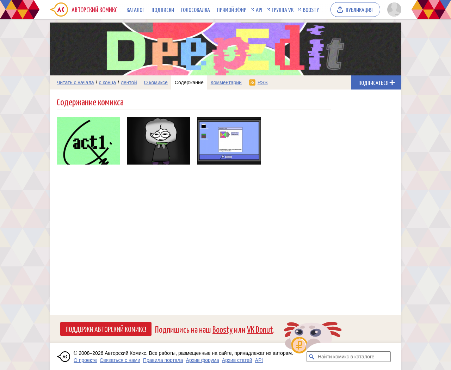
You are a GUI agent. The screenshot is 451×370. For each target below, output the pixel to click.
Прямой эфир (231, 9)
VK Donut (260, 328)
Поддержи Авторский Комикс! (106, 328)
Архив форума (202, 360)
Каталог (135, 9)
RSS (263, 82)
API (259, 9)
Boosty (311, 9)
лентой (129, 82)
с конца (107, 82)
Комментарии (226, 82)
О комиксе (155, 82)
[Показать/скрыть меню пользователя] (393, 9)
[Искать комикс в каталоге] (312, 357)
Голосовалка (195, 9)
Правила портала (163, 360)
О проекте (85, 360)
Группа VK (283, 9)
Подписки (163, 9)
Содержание (189, 82)
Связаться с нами (120, 360)
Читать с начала (75, 82)
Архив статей (237, 360)
